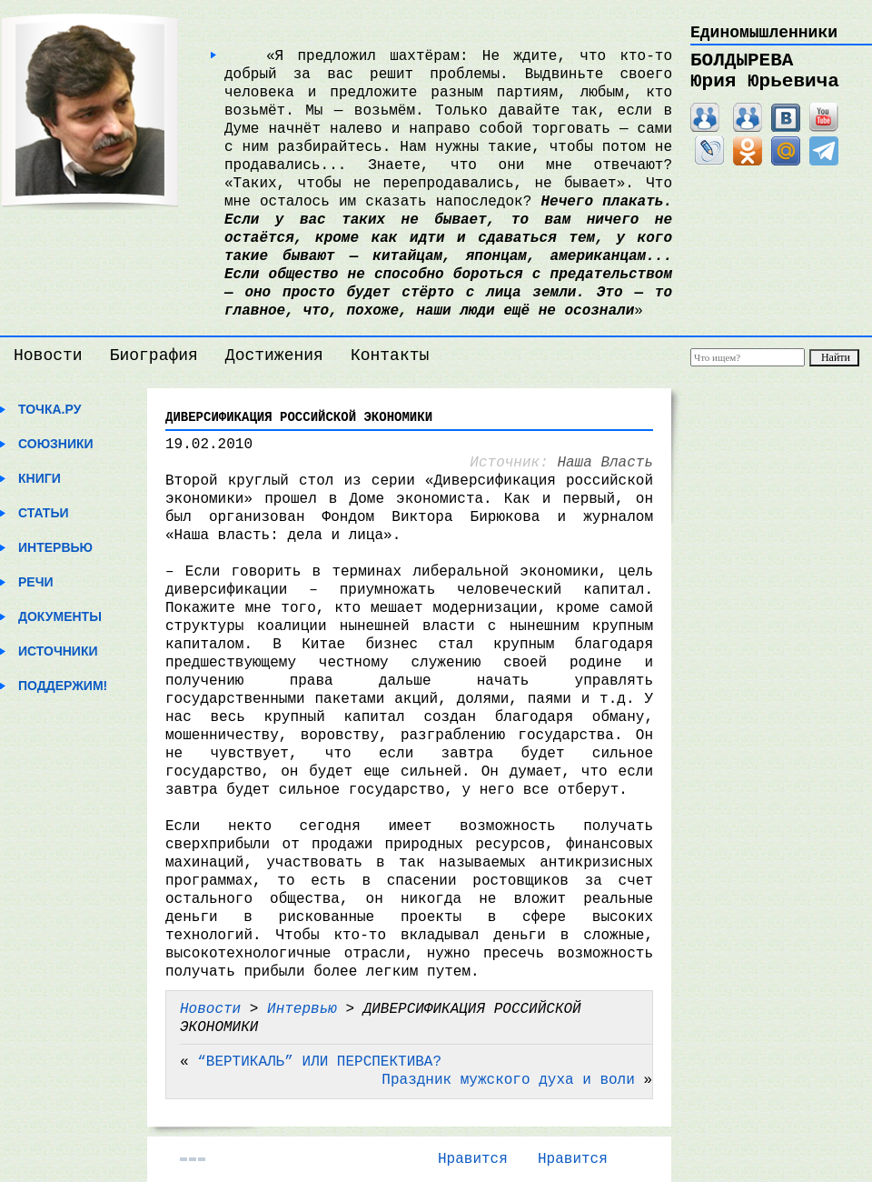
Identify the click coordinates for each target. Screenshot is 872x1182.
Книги (39, 478)
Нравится (473, 1159)
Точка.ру (49, 409)
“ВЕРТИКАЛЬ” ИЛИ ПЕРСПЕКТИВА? (319, 1062)
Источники (58, 651)
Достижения (274, 355)
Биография (154, 355)
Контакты (390, 355)
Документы (60, 616)
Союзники (56, 443)
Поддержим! (62, 685)
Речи (36, 582)
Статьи (43, 513)
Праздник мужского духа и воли (508, 1080)
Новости (48, 355)
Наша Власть (605, 463)
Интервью (55, 547)
